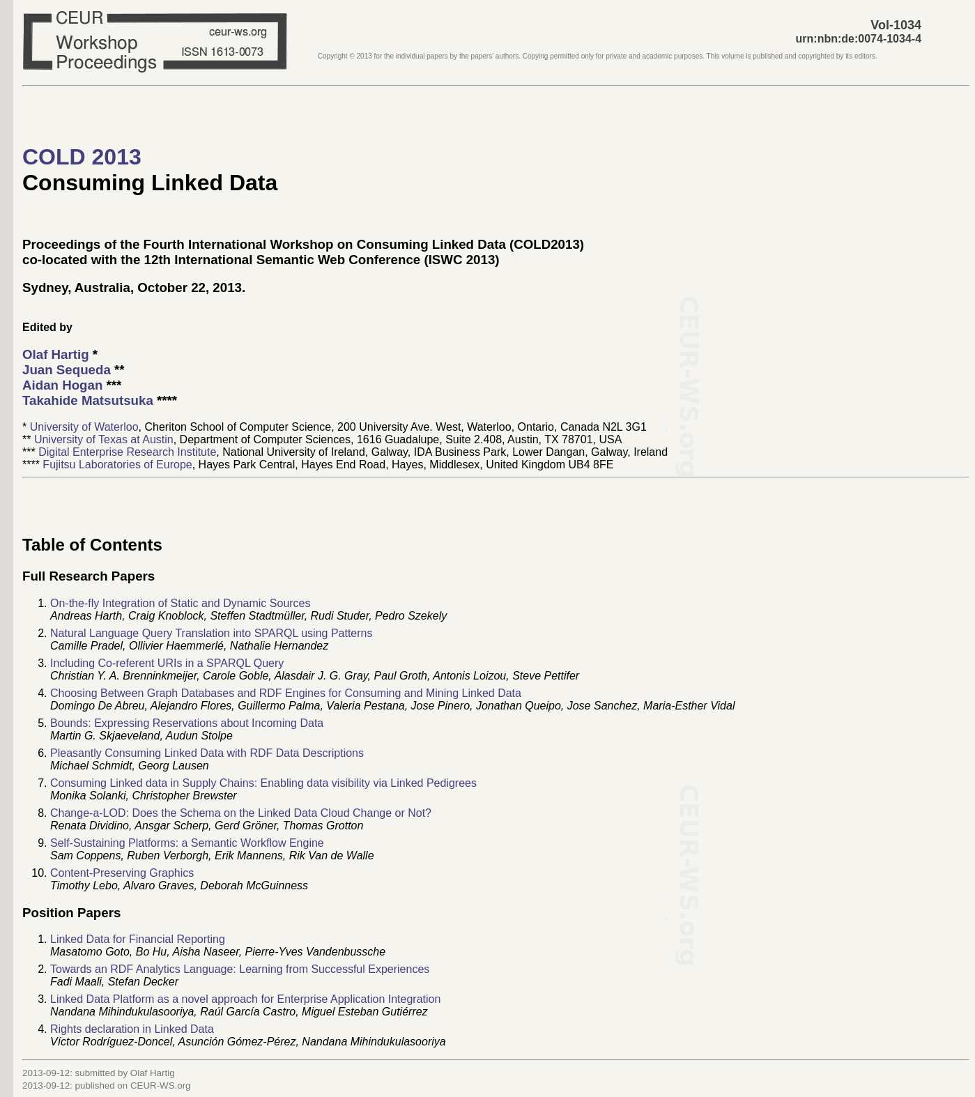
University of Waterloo (84, 427)
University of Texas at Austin (104, 439)
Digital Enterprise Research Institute (127, 452)
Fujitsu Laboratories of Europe (117, 464)
